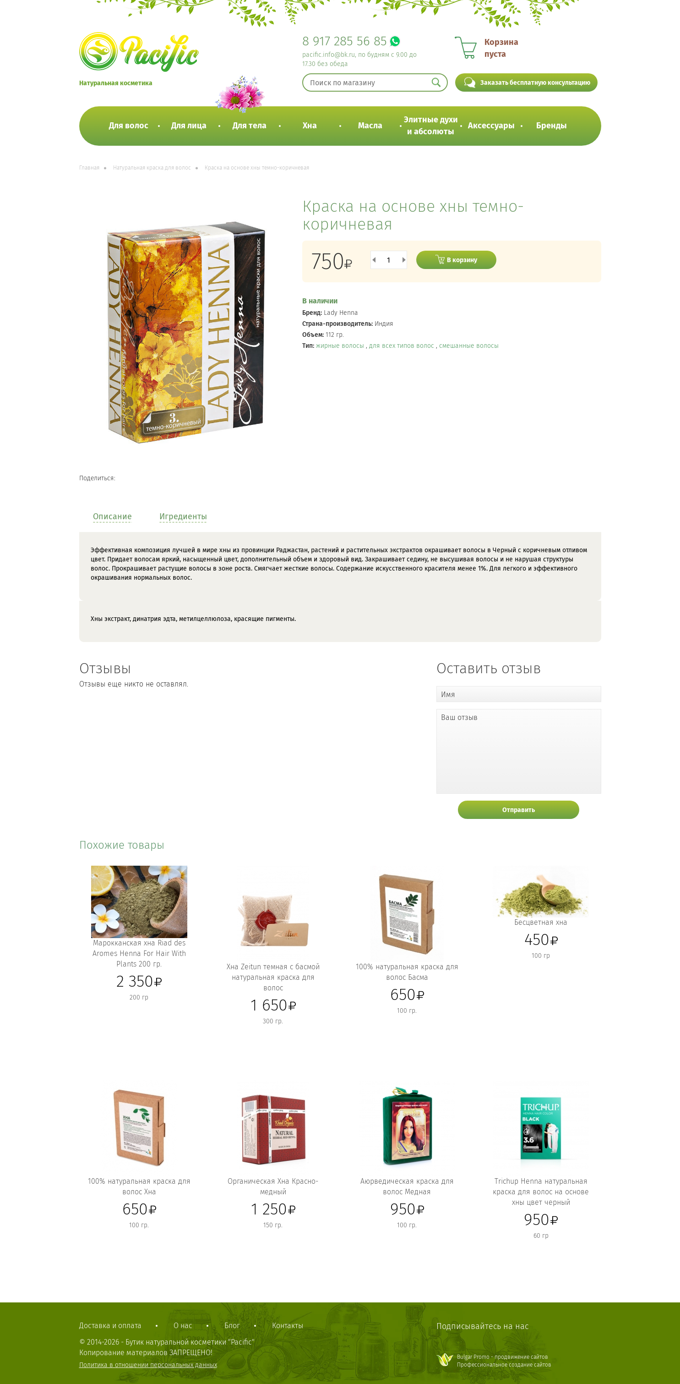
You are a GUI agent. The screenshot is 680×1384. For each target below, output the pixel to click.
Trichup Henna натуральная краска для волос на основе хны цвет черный (541, 1192)
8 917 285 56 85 (344, 41)
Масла (370, 126)
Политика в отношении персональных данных (148, 1365)
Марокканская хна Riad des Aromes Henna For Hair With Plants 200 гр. (139, 953)
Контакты (287, 1325)
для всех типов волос (402, 346)
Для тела (250, 126)
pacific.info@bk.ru (328, 55)
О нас (183, 1325)
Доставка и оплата (110, 1325)
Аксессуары (491, 126)
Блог (232, 1325)
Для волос (128, 126)
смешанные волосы (469, 346)
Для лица (189, 126)
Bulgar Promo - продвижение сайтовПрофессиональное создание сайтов (504, 1361)
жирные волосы (341, 346)
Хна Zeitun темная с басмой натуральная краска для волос (273, 977)
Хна (310, 126)
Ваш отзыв (459, 717)
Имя (448, 694)
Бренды (551, 126)
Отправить (518, 810)
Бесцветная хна (540, 922)
